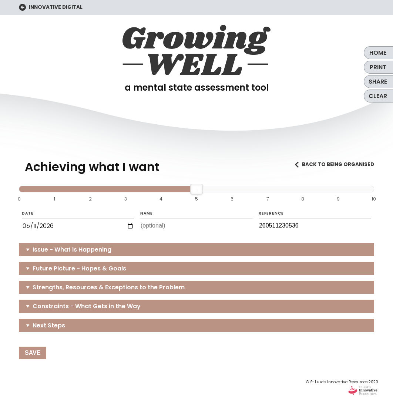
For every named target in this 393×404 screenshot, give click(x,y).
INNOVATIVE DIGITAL (51, 8)
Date (78, 222)
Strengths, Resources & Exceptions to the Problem (109, 287)
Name (196, 222)
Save (32, 353)
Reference (315, 222)
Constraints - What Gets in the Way (87, 306)
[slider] (196, 189)
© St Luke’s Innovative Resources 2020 (342, 387)
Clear (378, 96)
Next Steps (49, 325)
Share (378, 81)
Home (377, 52)
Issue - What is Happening (72, 249)
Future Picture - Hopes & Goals (79, 268)
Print (378, 67)
